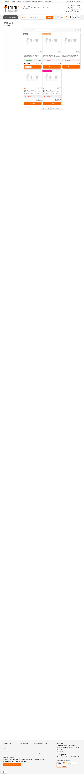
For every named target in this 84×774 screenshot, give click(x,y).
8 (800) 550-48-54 (74, 5)
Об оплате (6, 746)
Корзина (12, 1)
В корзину (36, 67)
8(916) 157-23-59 (74, 10)
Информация (39, 1)
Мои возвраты (27, 1)
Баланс (34, 1)
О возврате (6, 750)
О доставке (6, 748)
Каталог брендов (39, 754)
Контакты (48, 1)
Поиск (49, 17)
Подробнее (52, 67)
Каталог (10, 17)
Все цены (39, 63)
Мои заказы (19, 1)
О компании (22, 746)
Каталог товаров (39, 752)
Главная (6, 1)
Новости (21, 748)
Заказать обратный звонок (73, 11)
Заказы (36, 746)
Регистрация (76, 1)
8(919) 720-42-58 (74, 7)
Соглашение (22, 750)
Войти (69, 1)
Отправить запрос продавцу (12, 764)
